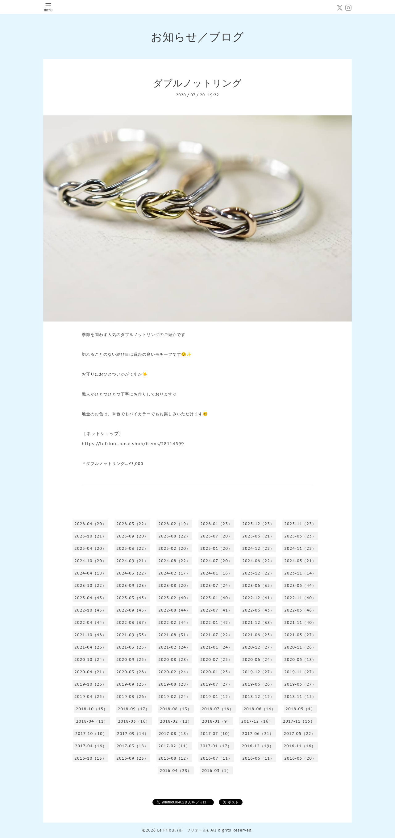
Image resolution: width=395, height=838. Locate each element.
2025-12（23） (258, 523)
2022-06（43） (258, 610)
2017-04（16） (91, 746)
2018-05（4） (300, 708)
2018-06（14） (259, 708)
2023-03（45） (132, 597)
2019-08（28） (174, 684)
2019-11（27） (300, 671)
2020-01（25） (216, 671)
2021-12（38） (258, 622)
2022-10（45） (90, 610)
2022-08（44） (174, 610)
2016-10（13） (90, 758)
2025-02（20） (174, 548)
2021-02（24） (174, 647)
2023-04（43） (90, 597)
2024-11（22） (300, 548)
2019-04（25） (90, 696)
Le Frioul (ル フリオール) (182, 830)
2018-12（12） (258, 696)
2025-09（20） (132, 536)
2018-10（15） (92, 708)
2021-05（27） (300, 634)
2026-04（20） (90, 523)
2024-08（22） (174, 560)
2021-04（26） (90, 647)
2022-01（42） (216, 622)
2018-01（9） (216, 721)
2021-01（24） (216, 647)
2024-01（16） (216, 573)
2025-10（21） (90, 536)
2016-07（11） (216, 758)
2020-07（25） (216, 659)
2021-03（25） (132, 647)
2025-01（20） (216, 548)
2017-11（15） (299, 721)
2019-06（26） (258, 684)
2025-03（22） (132, 548)
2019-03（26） (132, 696)
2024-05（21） (300, 560)
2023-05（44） (300, 585)
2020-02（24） (174, 671)
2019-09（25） (132, 684)
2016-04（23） (176, 770)
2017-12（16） (257, 721)
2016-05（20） (300, 758)
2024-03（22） (132, 573)
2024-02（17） (174, 573)
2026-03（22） (132, 523)
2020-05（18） (300, 659)
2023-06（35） (258, 585)
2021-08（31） (174, 634)
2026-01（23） (216, 523)
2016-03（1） (216, 770)
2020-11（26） (300, 647)
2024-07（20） (216, 560)
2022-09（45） (132, 610)
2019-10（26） (90, 684)
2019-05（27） (300, 684)
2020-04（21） (90, 671)
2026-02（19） (174, 523)
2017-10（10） (91, 733)
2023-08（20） (174, 585)
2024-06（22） (258, 560)
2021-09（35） (132, 634)
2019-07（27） (216, 684)
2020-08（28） (174, 659)
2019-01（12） (216, 696)
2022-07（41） (216, 610)
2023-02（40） (174, 597)
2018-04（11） (92, 721)
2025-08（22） (174, 536)
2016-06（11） (258, 758)
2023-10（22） (90, 585)
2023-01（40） (216, 597)
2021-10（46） (90, 634)
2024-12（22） (258, 548)
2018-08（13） (176, 708)
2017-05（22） (299, 733)
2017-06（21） (258, 733)
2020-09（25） (132, 659)
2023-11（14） (300, 573)
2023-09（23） (132, 585)
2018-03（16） (134, 721)
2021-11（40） (300, 622)
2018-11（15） (300, 696)
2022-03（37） (132, 622)
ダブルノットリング (197, 83)
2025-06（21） (258, 536)
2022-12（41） (258, 597)
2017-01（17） (216, 746)
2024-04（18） (90, 573)
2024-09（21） (132, 560)
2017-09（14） (133, 733)
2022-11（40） (300, 597)
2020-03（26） (132, 671)
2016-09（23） (132, 758)
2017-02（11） (174, 746)
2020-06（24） (258, 659)
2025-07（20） (216, 536)
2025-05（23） (300, 536)
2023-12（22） (258, 573)
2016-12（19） (258, 746)
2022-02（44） (174, 622)
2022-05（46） (300, 610)
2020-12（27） (258, 647)
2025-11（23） (300, 523)
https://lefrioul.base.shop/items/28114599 (133, 443)
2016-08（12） (174, 758)
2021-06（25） (258, 634)
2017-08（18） (174, 733)
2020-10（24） (90, 659)
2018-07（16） (218, 708)
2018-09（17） (134, 708)
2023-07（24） (216, 585)
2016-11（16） (300, 746)
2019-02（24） (174, 696)
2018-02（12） (176, 721)
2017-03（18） (132, 746)
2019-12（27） (258, 671)
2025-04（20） (90, 548)
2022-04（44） (90, 622)
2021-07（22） (216, 634)
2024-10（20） (90, 560)
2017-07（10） (216, 733)
